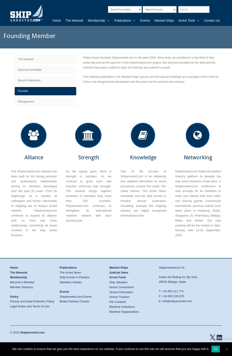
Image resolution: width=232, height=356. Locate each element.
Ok (216, 349)
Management (26, 101)
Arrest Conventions (121, 287)
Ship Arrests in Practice (75, 277)
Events (145, 20)
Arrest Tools (189, 20)
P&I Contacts (117, 302)
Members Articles (71, 282)
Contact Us (212, 20)
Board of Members (29, 80)
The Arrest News (70, 272)
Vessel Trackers (119, 297)
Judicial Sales (119, 272)
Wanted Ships (164, 20)
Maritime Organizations (124, 311)
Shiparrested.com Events (76, 296)
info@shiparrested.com (177, 301)
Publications (125, 20)
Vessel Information (121, 292)
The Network (74, 20)
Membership (99, 20)
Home (57, 20)
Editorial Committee (30, 69)
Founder (23, 91)
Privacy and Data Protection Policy (32, 301)
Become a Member (22, 282)
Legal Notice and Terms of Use (30, 306)
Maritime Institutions (122, 306)
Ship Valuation (118, 282)
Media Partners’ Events (75, 301)
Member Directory (21, 287)
